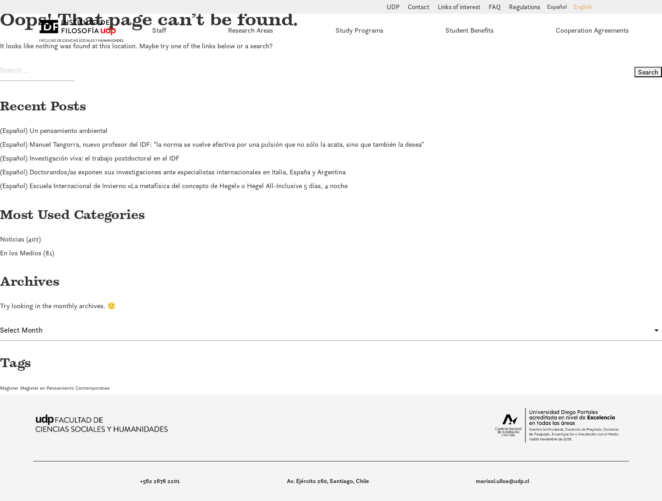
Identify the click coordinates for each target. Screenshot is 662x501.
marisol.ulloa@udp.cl (502, 481)
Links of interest (460, 7)
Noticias (12, 239)
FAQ (495, 7)
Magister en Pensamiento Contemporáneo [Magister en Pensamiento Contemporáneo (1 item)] (65, 388)
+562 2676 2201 (160, 481)
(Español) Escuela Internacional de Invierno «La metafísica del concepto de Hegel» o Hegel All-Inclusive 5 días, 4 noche (174, 185)
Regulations (524, 7)
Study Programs (359, 30)
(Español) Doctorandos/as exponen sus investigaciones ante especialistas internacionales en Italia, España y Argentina (173, 171)
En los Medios (20, 252)
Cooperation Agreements (592, 30)
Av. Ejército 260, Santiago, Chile (328, 481)
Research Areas (250, 30)
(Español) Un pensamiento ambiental (54, 130)
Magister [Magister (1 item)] (9, 388)
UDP (394, 7)
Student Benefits (469, 30)
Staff (159, 30)
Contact (419, 7)
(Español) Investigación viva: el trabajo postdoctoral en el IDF (89, 158)
